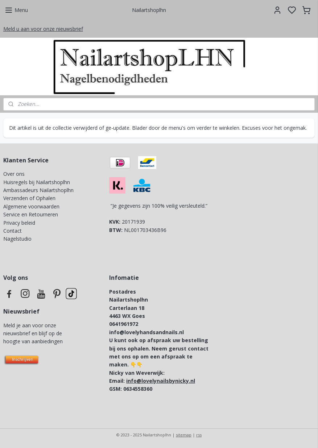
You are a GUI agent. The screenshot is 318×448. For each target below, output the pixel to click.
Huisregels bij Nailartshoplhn (36, 182)
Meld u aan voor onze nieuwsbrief (43, 28)
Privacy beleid (20, 222)
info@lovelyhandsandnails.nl (146, 332)
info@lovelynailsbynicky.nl (160, 380)
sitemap (183, 434)
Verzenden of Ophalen (29, 198)
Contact (12, 230)
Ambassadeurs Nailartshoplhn (38, 190)
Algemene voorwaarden (31, 206)
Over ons (14, 173)
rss (199, 434)
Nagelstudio (17, 238)
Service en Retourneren (30, 214)
